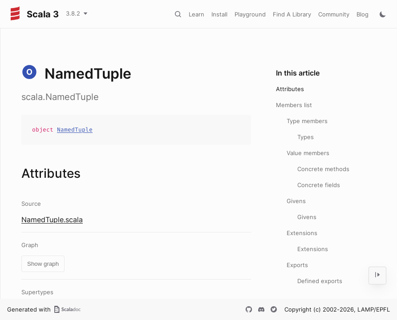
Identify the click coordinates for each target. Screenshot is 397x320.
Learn (196, 14)
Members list (294, 104)
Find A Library (292, 14)
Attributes (290, 88)
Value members (308, 152)
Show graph (43, 263)
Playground (250, 14)
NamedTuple (75, 129)
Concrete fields (318, 184)
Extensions (302, 232)
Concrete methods (323, 168)
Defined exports (319, 280)
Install (219, 14)
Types (305, 136)
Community (333, 14)
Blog (362, 14)
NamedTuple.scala (52, 219)
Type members (307, 120)
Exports (297, 264)
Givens (296, 200)
